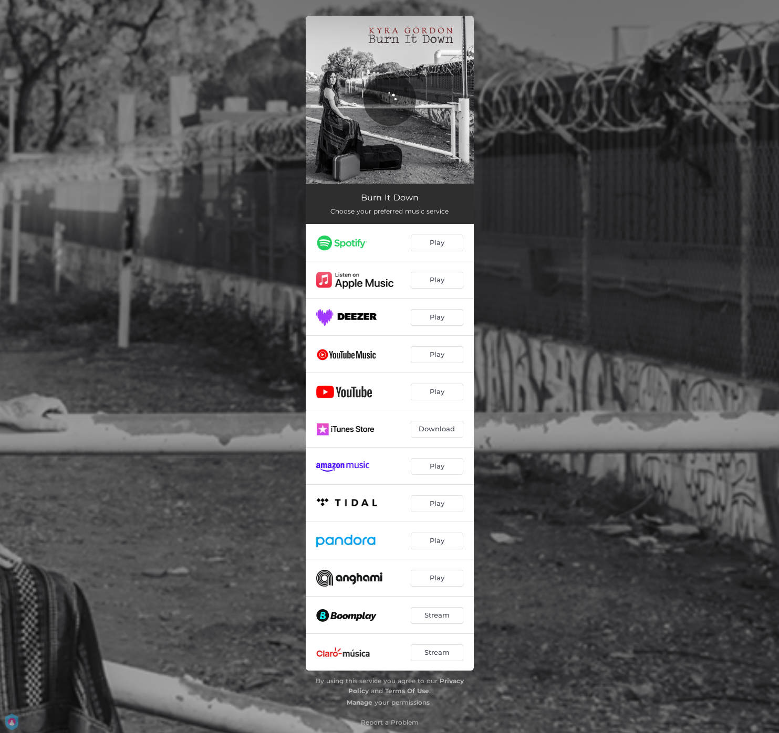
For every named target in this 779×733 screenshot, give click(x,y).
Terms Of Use (407, 691)
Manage (359, 702)
